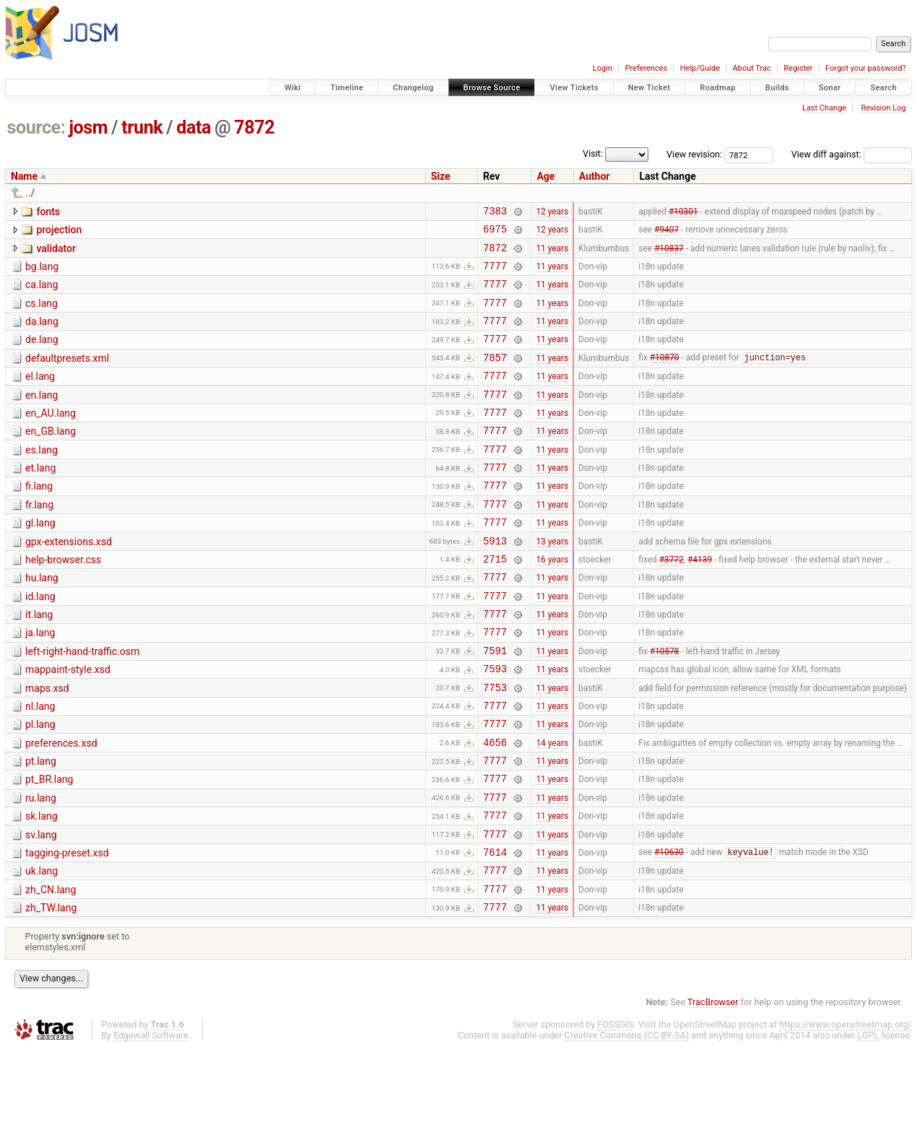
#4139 (699, 601)
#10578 (664, 704)
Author (594, 176)
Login (602, 68)
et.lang (40, 498)
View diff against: (851, 154)
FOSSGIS (615, 1108)
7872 (254, 127)
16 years (552, 601)
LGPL (868, 1119)
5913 (495, 582)
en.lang (41, 416)
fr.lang (39, 539)
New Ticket (649, 87)
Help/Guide (700, 68)
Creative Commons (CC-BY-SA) (627, 1119)
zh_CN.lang (50, 970)
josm (88, 127)
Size (441, 176)
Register (797, 68)
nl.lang (40, 764)
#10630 (669, 930)
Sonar (830, 87)
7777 (495, 274)
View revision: (694, 154)
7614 (495, 930)
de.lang (41, 354)
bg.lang (41, 273)
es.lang (41, 478)
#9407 (666, 233)
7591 (495, 704)
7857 (495, 376)
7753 (495, 745)
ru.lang (40, 867)
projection (59, 232)
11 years (552, 253)
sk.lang (41, 887)
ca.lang (41, 293)
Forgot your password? (865, 68)
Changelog (413, 87)
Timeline (346, 87)
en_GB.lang (50, 457)
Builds (777, 87)
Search (883, 87)
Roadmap (718, 87)
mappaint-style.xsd (67, 723)
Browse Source (492, 87)
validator (55, 253)
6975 (495, 233)
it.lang (39, 662)
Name (24, 176)
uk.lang (41, 949)
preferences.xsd (61, 806)
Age (545, 176)
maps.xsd (47, 744)
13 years (552, 581)
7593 (495, 725)
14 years (552, 807)
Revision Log (883, 108)
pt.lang (40, 826)
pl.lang (40, 785)
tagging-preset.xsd (67, 928)
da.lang (41, 334)
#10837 (669, 253)
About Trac (752, 68)
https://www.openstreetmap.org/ (845, 1108)
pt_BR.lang (49, 846)
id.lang (40, 642)
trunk (141, 127)
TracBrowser (713, 1086)
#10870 (664, 377)
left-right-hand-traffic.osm (82, 703)
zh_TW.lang (51, 990)
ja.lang (40, 682)
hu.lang (41, 621)
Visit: (593, 153)
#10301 (683, 212)
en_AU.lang (50, 437)
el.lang (40, 395)
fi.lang (39, 518)
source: (36, 127)
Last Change (824, 108)
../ (30, 193)
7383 (495, 213)
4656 (495, 807)
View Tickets (573, 87)
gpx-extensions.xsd (68, 580)
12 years (552, 212)
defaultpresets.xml (67, 375)
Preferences (646, 68)
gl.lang (40, 559)
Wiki (292, 87)
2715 (495, 602)
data (193, 127)
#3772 (671, 601)
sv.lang (41, 908)
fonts (48, 211)
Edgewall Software (150, 1119)
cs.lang (41, 314)
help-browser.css (63, 601)
